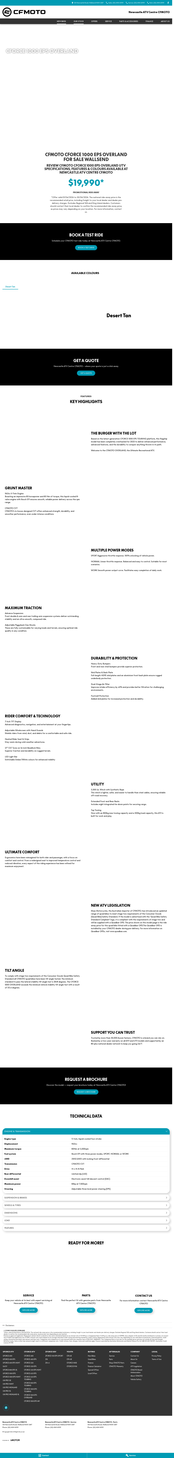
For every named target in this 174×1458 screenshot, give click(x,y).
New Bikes (61, 21)
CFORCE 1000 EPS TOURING (30, 1390)
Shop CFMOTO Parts (116, 1363)
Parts (111, 1359)
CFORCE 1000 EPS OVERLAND (30, 1396)
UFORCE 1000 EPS (9, 1373)
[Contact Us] (88, 2)
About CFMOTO (136, 1376)
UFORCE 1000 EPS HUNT (12, 1377)
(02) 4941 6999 (13, 1427)
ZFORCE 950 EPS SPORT (54, 1356)
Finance (149, 21)
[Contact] (43, 1455)
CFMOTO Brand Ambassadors (136, 1371)
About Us (165, 21)
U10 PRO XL (7, 1391)
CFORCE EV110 (72, 1366)
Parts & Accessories (128, 21)
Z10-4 (47, 1363)
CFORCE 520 (28, 1363)
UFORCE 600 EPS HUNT (11, 1363)
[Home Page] (23, 12)
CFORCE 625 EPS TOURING (30, 1378)
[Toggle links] (11, 1440)
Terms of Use (156, 1359)
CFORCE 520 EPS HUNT (32, 1370)
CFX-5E (69, 1359)
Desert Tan (10, 286)
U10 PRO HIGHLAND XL (11, 1394)
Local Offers (92, 1373)
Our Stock (79, 21)
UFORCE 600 (7, 1356)
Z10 (46, 1359)
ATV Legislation (136, 1366)
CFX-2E (69, 1356)
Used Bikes (92, 1359)
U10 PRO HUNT (8, 1384)
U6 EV (5, 1366)
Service (108, 21)
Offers (94, 21)
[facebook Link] (168, 2)
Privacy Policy (156, 1356)
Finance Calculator (94, 1366)
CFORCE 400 (28, 1356)
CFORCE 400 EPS (30, 1359)
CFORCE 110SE (72, 1363)
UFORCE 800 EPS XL (10, 1370)
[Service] (130, 1455)
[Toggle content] (86, 1131)
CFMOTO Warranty (116, 1366)
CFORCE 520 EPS (30, 1366)
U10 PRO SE (7, 1380)
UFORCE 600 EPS (9, 1359)
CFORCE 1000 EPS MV (32, 1401)
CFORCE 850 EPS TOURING (30, 1384)
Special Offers (93, 1370)
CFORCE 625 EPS (30, 1373)
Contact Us (135, 1356)
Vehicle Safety (136, 1379)
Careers (133, 1363)
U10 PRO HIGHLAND (10, 1387)
